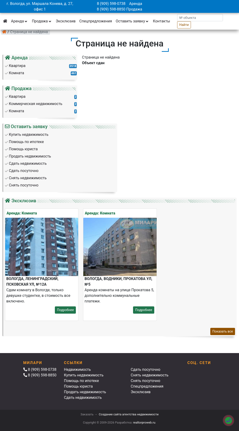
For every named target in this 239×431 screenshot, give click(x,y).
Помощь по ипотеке (81, 380)
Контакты (161, 21)
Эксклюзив (66, 21)
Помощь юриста (78, 386)
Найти (184, 25)
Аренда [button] (19, 21)
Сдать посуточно (145, 369)
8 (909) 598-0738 (111, 3)
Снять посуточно (145, 380)
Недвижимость (77, 369)
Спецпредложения (95, 21)
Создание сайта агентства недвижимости (128, 414)
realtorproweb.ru (144, 422)
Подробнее (65, 310)
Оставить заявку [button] (132, 21)
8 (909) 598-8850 (111, 9)
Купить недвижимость (83, 375)
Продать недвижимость (85, 392)
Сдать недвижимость (83, 397)
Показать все (222, 331)
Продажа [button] (42, 21)
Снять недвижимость (150, 375)
